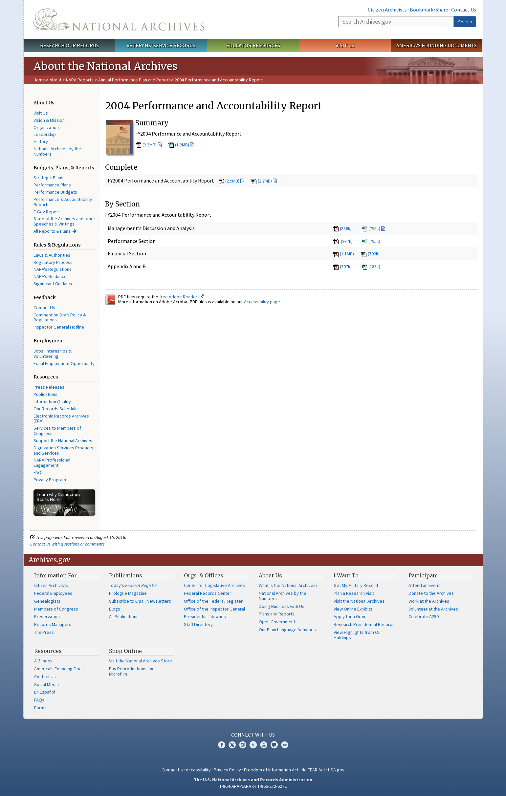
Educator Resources (253, 45)
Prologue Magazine (128, 593)
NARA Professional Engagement (51, 462)
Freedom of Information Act (271, 770)
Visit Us (345, 45)
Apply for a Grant (350, 616)
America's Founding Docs (59, 669)
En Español (44, 692)
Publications (45, 394)
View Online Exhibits (353, 609)
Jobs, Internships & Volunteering (52, 353)
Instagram (243, 745)
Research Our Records (69, 45)
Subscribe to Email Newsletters (140, 601)
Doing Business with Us (281, 606)
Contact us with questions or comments (67, 544)
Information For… (57, 575)
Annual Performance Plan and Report (134, 80)
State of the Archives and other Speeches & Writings (64, 221)
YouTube (264, 745)
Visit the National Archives (359, 601)
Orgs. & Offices (203, 575)
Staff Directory (198, 624)
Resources (48, 651)
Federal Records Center (207, 593)
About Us (270, 575)
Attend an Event (424, 585)
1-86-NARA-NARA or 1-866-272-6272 (253, 786)
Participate (423, 575)
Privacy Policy (227, 770)
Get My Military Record (356, 585)
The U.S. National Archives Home (118, 19)
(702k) (370, 254)
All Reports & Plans (52, 231)
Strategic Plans (48, 178)
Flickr (285, 745)
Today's (133, 585)
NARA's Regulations (52, 269)
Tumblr (253, 745)
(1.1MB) (343, 254)
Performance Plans (52, 185)
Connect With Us (253, 734)
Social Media (46, 684)
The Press (44, 632)
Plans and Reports (277, 614)
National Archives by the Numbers (57, 151)
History (40, 141)
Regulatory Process (53, 262)
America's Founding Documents (436, 45)
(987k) (343, 241)
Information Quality (52, 401)
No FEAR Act (313, 770)
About (55, 80)
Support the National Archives (62, 440)
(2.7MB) (265, 181)
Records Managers (52, 624)
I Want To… (348, 575)
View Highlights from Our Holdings (358, 634)
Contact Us (463, 9)
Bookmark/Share (429, 9)
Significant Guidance (53, 284)
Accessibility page (262, 302)
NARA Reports (80, 80)
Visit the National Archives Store (140, 661)
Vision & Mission (49, 120)
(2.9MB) (232, 181)
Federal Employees (53, 593)
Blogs (114, 609)
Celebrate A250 (423, 616)
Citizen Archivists (387, 9)
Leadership (44, 134)
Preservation (47, 616)
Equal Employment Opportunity (64, 363)
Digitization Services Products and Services (63, 450)
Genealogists (47, 601)
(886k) (342, 228)
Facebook (222, 745)
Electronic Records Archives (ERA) (61, 418)
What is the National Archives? (288, 585)
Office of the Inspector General (214, 609)
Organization (46, 127)
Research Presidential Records (364, 624)
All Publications (124, 616)
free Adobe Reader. (181, 297)
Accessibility (198, 770)
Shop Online (125, 651)
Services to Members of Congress (57, 430)
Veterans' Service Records (161, 45)
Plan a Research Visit (354, 593)
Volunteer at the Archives (433, 609)
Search (465, 22)
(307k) (342, 266)
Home (39, 80)
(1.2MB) (182, 145)
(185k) (371, 266)
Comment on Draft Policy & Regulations (59, 317)
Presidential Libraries (205, 616)
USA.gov (336, 770)
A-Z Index (43, 661)
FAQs (38, 472)
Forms (40, 708)
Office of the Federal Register (213, 601)
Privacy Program (49, 480)
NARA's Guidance (50, 276)
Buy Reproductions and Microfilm (132, 671)
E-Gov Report (46, 212)
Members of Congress (56, 609)
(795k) (374, 228)
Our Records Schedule (55, 409)
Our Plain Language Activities (287, 630)
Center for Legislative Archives (214, 585)
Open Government (277, 622)
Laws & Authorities (51, 255)
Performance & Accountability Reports (62, 201)
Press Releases (48, 387)
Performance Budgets (55, 192)
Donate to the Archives (431, 593)
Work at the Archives (428, 601)
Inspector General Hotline (58, 327)
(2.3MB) (150, 145)
